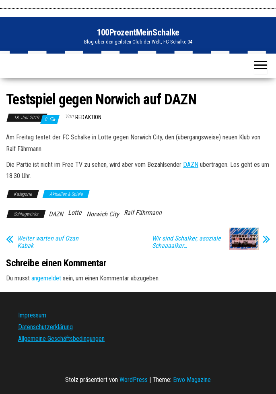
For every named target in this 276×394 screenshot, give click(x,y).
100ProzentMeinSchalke (138, 32)
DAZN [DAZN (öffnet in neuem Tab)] (190, 164)
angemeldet (46, 278)
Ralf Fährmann (143, 212)
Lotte (75, 212)
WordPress (133, 380)
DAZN (56, 214)
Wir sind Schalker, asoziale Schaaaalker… (186, 242)
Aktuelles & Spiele (65, 194)
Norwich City (103, 214)
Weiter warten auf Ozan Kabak (47, 242)
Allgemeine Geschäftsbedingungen (61, 338)
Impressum (32, 315)
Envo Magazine (192, 380)
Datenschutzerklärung (45, 327)
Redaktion (88, 117)
